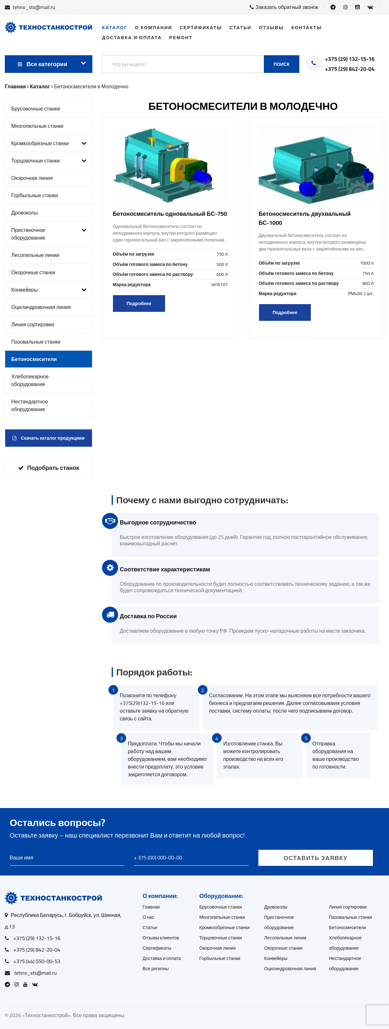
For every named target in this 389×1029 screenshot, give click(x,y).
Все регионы (156, 968)
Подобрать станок (48, 467)
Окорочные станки (33, 272)
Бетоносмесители (34, 359)
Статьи (240, 27)
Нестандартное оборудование (29, 405)
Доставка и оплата (132, 37)
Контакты (307, 27)
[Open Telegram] (333, 7)
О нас (148, 917)
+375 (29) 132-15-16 (350, 59)
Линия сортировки (32, 324)
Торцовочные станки (49, 160)
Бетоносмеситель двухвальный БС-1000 (305, 218)
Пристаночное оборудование (49, 233)
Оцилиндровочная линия (41, 307)
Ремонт (180, 37)
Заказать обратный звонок (284, 7)
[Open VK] (370, 7)
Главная (151, 907)
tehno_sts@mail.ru (34, 7)
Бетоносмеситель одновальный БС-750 (170, 213)
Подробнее (139, 303)
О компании (153, 27)
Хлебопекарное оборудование (30, 380)
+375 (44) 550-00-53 (37, 961)
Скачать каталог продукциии (48, 438)
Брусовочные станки (35, 108)
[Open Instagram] (345, 7)
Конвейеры (49, 290)
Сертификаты (201, 27)
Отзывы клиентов (161, 938)
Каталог (114, 27)
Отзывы (271, 27)
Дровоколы (24, 212)
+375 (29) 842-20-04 (350, 69)
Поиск (281, 64)
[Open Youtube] (357, 7)
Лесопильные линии (35, 255)
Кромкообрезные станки (49, 143)
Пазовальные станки (35, 342)
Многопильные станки (37, 126)
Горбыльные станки (34, 195)
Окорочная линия (32, 178)
